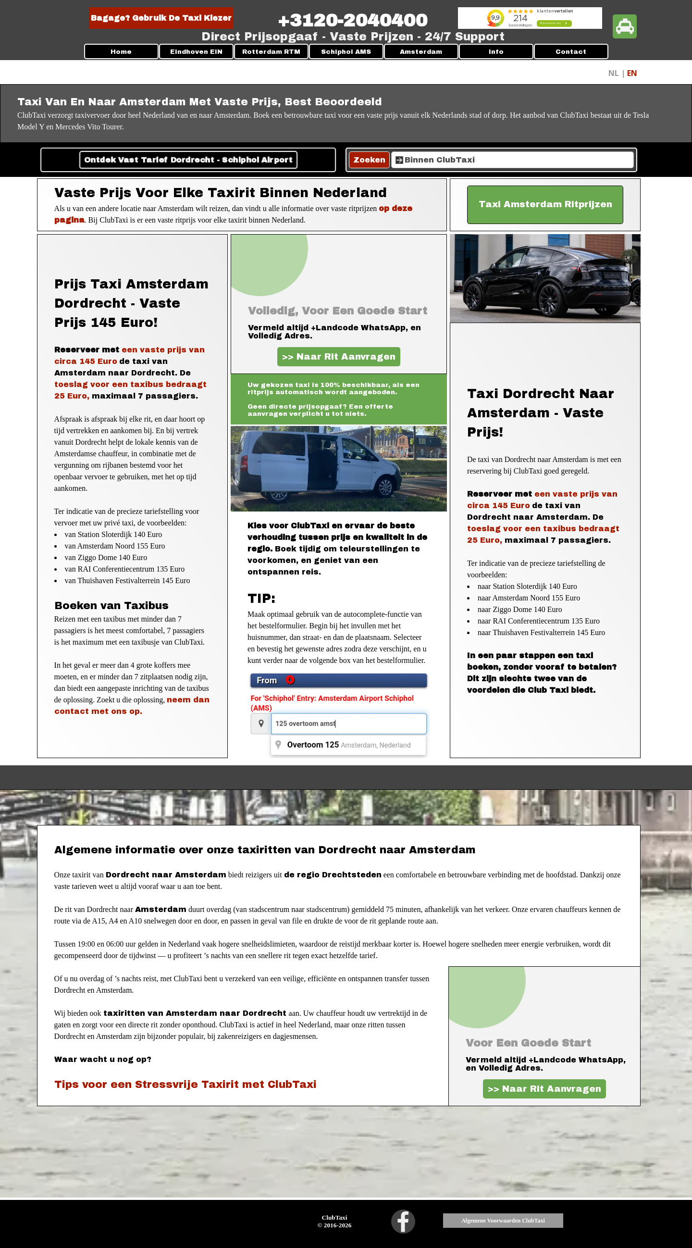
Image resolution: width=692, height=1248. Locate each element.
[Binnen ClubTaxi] (512, 159)
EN (632, 73)
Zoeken (369, 160)
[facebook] (403, 1222)
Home (121, 51)
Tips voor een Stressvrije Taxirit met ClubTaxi (185, 1084)
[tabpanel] (352, 20)
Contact (571, 51)
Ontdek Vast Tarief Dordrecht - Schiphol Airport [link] (188, 160)
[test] (545, 205)
